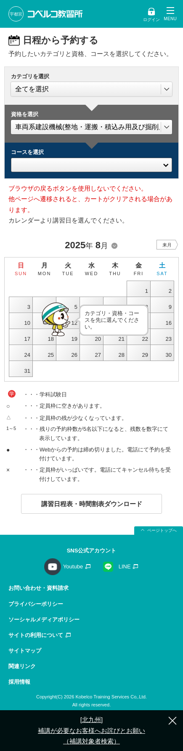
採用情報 (19, 682)
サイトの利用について (35, 635)
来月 (167, 244)
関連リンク (22, 666)
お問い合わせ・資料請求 (38, 588)
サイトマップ (24, 651)
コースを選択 (27, 152)
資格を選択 (24, 114)
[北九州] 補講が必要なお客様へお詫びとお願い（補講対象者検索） (91, 730)
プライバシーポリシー (35, 604)
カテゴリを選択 (30, 76)
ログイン (151, 19)
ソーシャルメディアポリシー (44, 619)
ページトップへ (162, 530)
